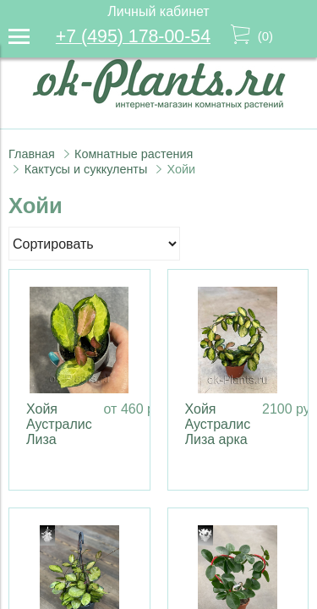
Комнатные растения (133, 154)
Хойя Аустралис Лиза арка (218, 424)
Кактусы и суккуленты (86, 169)
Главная (31, 154)
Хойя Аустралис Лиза (59, 424)
